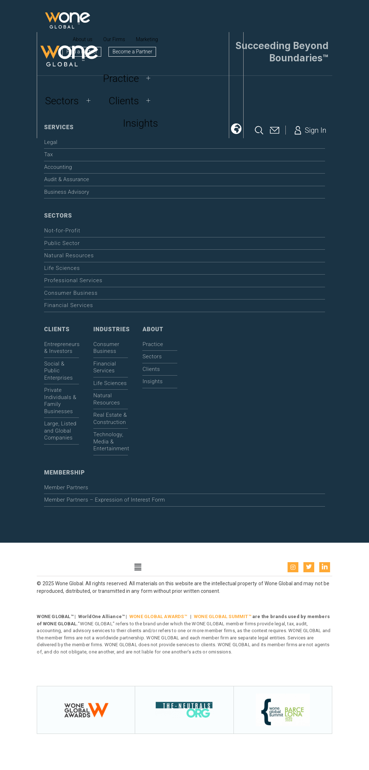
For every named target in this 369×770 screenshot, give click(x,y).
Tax (48, 154)
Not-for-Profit (62, 230)
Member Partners (66, 487)
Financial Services (68, 305)
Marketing (147, 39)
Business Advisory (66, 192)
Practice (129, 78)
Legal (50, 142)
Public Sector (62, 243)
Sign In (309, 130)
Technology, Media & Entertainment (110, 441)
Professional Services (73, 280)
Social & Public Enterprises (58, 370)
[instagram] (293, 567)
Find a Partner (81, 51)
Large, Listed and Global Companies (60, 430)
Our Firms (114, 39)
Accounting (58, 167)
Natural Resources (69, 255)
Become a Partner (132, 51)
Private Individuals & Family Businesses (60, 401)
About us (83, 39)
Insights (140, 123)
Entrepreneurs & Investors (61, 348)
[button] (236, 128)
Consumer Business (71, 293)
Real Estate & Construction (110, 418)
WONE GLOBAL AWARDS (156, 616)
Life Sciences (62, 268)
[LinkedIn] (324, 567)
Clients (132, 101)
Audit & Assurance (66, 179)
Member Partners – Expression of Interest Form (104, 499)
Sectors (70, 101)
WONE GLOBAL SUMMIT (221, 616)
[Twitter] (308, 567)
